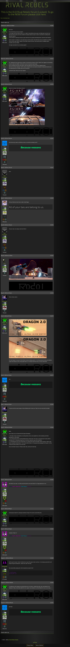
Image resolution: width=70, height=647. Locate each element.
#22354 (51, 293)
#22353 (51, 255)
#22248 (51, 198)
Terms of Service (39, 645)
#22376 (51, 316)
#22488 (51, 558)
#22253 (51, 224)
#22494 (51, 582)
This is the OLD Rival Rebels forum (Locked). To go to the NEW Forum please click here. (27, 13)
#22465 (51, 508)
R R (4, 263)
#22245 (51, 138)
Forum (2, 18)
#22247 (51, 167)
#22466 (51, 528)
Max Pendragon (4, 176)
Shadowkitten (4, 567)
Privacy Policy (30, 645)
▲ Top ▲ (35, 642)
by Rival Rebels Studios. (13, 639)
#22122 (51, 58)
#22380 (51, 404)
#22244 (51, 84)
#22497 (51, 602)
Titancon (4, 206)
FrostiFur (5, 487)
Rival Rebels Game (6, 18)
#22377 (51, 375)
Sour (5, 146)
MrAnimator (4, 301)
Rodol (4, 33)
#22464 (51, 479)
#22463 (51, 427)
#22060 (51, 25)
